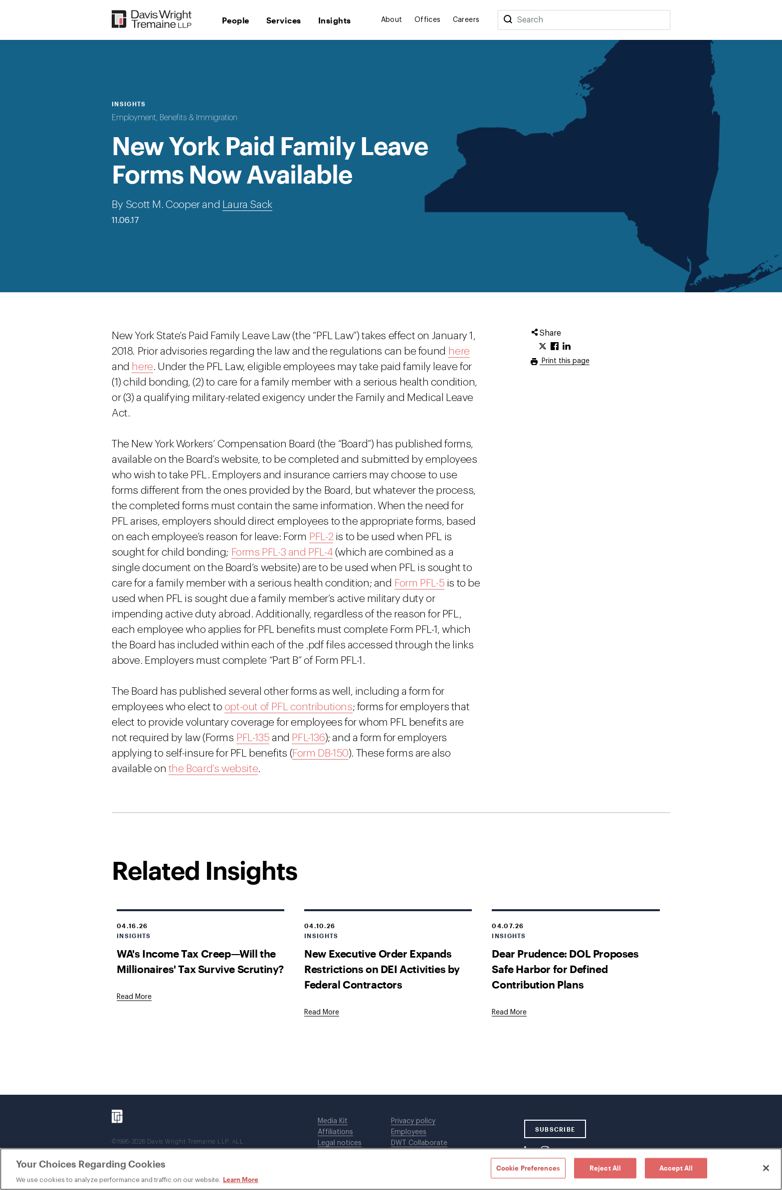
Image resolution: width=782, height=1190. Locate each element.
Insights (334, 20)
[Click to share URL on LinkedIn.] (567, 346)
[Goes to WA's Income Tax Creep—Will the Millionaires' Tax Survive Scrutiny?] (134, 997)
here (458, 351)
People (235, 20)
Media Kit (333, 1121)
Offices (427, 19)
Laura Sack (247, 204)
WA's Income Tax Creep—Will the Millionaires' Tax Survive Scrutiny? (200, 961)
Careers (466, 19)
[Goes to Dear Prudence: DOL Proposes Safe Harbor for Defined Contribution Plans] (509, 1012)
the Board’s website (213, 769)
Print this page (564, 361)
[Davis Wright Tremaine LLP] (152, 19)
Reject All (605, 1168)
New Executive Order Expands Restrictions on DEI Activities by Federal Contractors (382, 969)
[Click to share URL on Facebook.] (555, 346)
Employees (408, 1132)
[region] (391, 1169)
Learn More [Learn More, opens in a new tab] (240, 1180)
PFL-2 (321, 537)
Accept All (676, 1168)
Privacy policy (413, 1121)
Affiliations (335, 1132)
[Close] (766, 1168)
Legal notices (340, 1143)
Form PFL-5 (419, 583)
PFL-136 (308, 738)
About (391, 19)
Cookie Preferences (528, 1168)
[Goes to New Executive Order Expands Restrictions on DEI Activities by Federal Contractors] (321, 1012)
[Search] (507, 19)
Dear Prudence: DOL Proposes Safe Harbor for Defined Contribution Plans (565, 969)
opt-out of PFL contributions (288, 707)
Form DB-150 (320, 753)
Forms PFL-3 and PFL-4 (282, 552)
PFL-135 (252, 738)
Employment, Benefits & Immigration (174, 118)
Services (283, 20)
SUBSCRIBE (555, 1129)
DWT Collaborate (419, 1143)
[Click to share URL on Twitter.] (543, 346)
